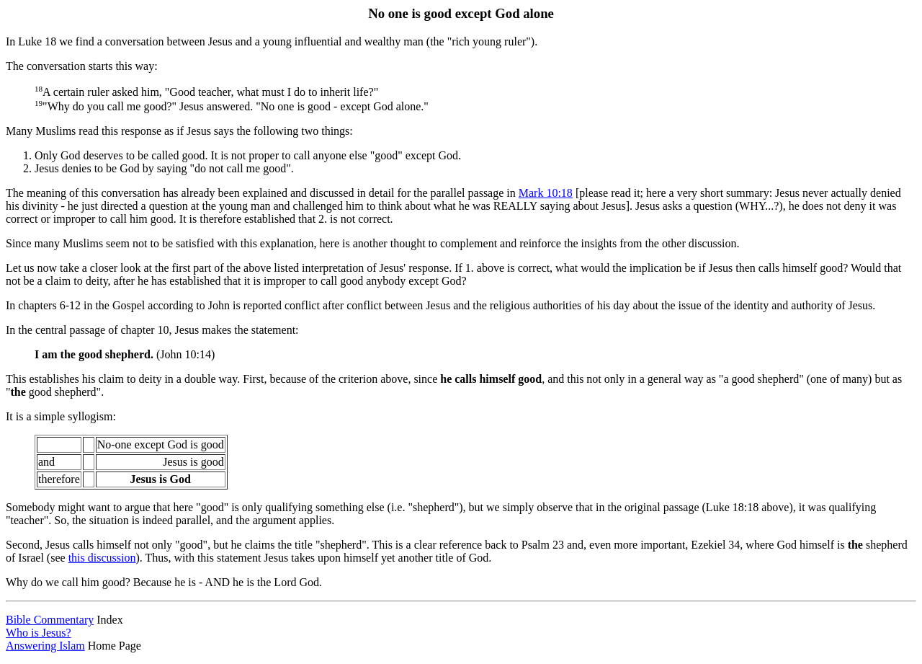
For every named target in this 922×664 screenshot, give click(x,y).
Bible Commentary (50, 620)
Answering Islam (45, 645)
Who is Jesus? (38, 633)
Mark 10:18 (546, 193)
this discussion (102, 558)
